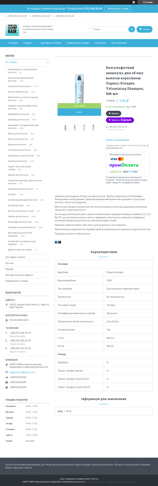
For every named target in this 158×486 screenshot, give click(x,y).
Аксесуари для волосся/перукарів (20, 234)
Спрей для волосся (17, 161)
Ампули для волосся (18, 175)
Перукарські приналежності (22, 227)
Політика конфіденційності (123, 482)
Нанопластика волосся (19, 86)
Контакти (100, 43)
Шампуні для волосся (18, 119)
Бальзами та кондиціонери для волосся (23, 126)
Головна (13, 43)
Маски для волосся (17, 133)
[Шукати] (131, 29)
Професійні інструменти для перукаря (22, 242)
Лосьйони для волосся (19, 150)
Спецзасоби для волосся (20, 189)
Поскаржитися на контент (97, 482)
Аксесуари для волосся (20, 222)
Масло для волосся (18, 139)
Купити (115, 113)
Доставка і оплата (51, 43)
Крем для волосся (17, 144)
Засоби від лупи (16, 205)
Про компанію (119, 43)
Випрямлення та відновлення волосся (22, 70)
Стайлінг (12, 194)
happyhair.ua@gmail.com (22, 372)
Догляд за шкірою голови (21, 211)
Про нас (9, 263)
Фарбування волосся (18, 114)
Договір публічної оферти (19, 275)
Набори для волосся (18, 216)
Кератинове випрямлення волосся (21, 79)
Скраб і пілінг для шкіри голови (19, 168)
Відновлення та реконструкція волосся (23, 98)
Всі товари (11, 62)
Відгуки (9, 269)
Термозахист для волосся (21, 155)
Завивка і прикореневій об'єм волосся (22, 107)
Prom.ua (94, 479)
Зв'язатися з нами (117, 8)
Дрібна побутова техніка (20, 249)
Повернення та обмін (78, 43)
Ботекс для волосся (18, 92)
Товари (27, 43)
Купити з (121, 120)
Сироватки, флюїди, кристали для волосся (25, 182)
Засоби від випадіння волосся (23, 200)
